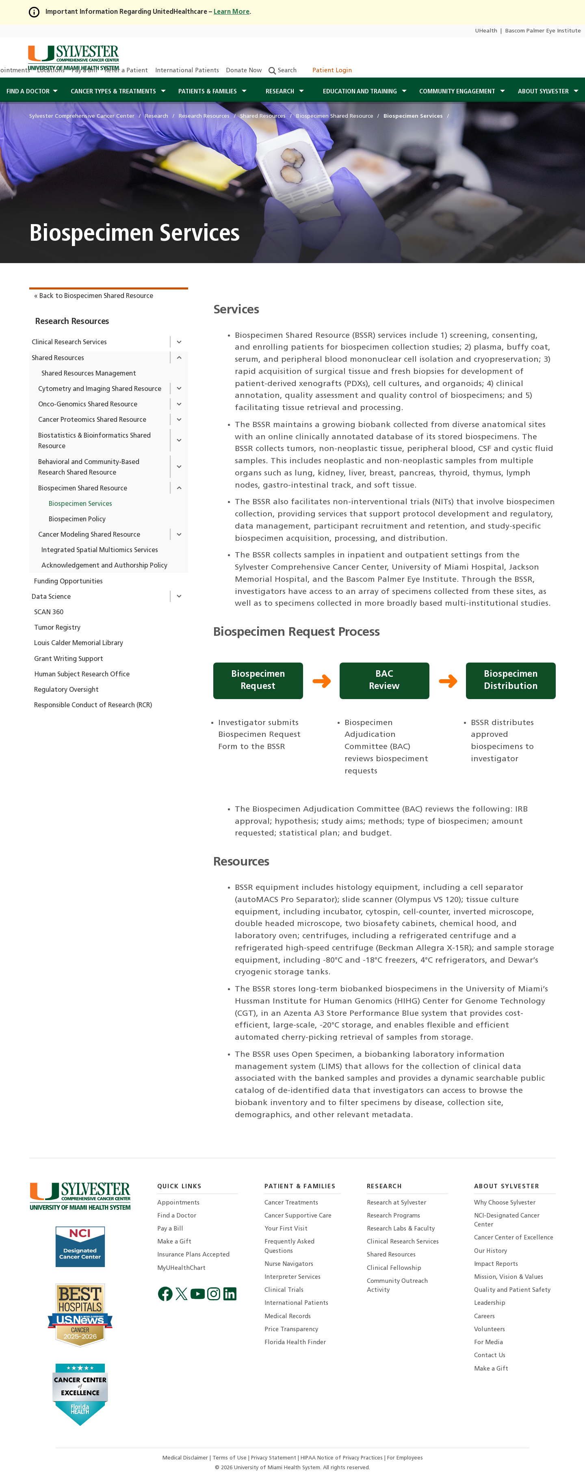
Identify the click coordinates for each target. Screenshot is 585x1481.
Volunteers (489, 1330)
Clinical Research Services (69, 342)
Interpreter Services (292, 1277)
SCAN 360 (48, 612)
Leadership (489, 1303)
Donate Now (244, 71)
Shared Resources (58, 358)
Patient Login (327, 71)
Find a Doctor (176, 1216)
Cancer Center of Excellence (513, 1238)
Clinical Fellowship (394, 1268)
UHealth (486, 31)
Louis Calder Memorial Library (78, 643)
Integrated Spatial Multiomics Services (99, 550)
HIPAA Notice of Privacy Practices (342, 1458)
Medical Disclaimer (186, 1458)
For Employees (405, 1458)
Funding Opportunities (68, 582)
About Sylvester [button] (544, 92)
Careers (484, 1317)
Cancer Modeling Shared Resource (89, 535)
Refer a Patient (126, 71)
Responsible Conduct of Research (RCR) (93, 705)
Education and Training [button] (361, 92)
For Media (488, 1343)
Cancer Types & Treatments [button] (114, 92)
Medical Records (287, 1317)
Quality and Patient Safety (512, 1290)
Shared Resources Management (88, 374)
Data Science (51, 597)
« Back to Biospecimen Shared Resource (93, 296)
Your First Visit (286, 1229)
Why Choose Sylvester (504, 1203)
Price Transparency (291, 1330)
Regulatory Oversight (66, 690)
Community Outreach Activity (397, 1285)
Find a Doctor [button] (28, 92)
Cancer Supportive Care (298, 1216)
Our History (490, 1251)
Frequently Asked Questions (289, 1246)
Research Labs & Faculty (401, 1229)
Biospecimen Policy (77, 519)
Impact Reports (496, 1264)
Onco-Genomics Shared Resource (87, 405)
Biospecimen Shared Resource (82, 489)
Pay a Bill (85, 71)
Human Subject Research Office (82, 674)
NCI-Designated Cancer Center (507, 1220)
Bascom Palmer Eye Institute (543, 31)
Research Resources (72, 322)
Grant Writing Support (68, 659)
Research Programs (393, 1216)
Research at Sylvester (396, 1203)
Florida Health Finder (295, 1343)
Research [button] (281, 92)
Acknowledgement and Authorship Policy (104, 566)
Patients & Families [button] (208, 92)
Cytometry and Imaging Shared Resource (99, 389)
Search (283, 71)
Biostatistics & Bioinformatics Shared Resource (94, 441)
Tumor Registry (57, 628)
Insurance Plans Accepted (193, 1255)
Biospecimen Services (80, 504)
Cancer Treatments (291, 1203)
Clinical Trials (283, 1290)
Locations (51, 71)
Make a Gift (174, 1242)
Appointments (178, 1203)
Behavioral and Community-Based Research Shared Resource (88, 468)
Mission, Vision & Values (508, 1277)
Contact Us (489, 1356)
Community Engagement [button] (458, 92)
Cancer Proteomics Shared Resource (92, 420)
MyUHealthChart (181, 1268)
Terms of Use (230, 1458)
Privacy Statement (274, 1458)
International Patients (187, 71)
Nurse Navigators (288, 1264)
